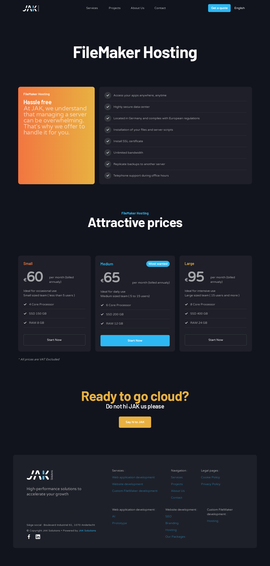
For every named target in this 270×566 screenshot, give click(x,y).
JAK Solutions (87, 530)
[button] (92, 8)
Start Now (54, 340)
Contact (160, 8)
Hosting (171, 530)
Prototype (119, 523)
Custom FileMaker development (135, 491)
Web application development (133, 477)
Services (92, 8)
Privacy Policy (210, 484)
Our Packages (175, 537)
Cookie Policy (210, 477)
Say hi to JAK (135, 422)
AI (113, 516)
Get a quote (219, 8)
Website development (127, 484)
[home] (31, 8)
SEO (168, 516)
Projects (115, 8)
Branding (171, 523)
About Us (137, 8)
